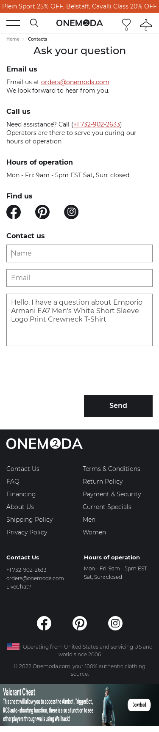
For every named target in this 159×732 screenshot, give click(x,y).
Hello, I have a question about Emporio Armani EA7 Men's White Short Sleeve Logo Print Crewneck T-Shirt (79, 320)
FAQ (13, 481)
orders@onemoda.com (75, 82)
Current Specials (107, 507)
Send (118, 406)
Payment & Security (112, 494)
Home (13, 39)
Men (89, 519)
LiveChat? (18, 586)
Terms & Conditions (111, 469)
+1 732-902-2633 (96, 124)
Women (94, 532)
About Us (20, 507)
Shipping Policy (29, 519)
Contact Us (22, 469)
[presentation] (70, 371)
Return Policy (103, 481)
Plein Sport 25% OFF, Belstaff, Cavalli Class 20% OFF (79, 6)
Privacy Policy (26, 532)
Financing (21, 494)
